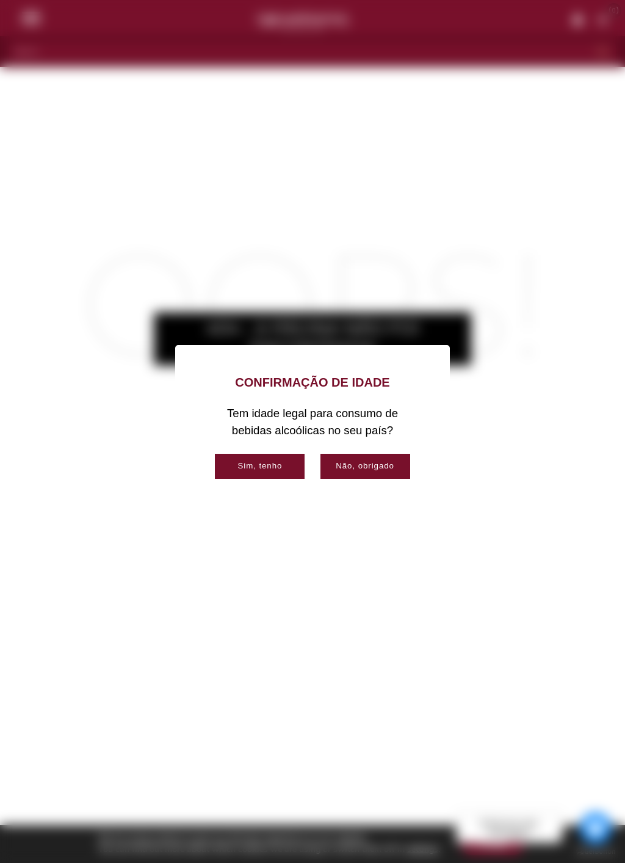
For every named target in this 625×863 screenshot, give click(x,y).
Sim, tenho (259, 465)
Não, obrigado (365, 465)
